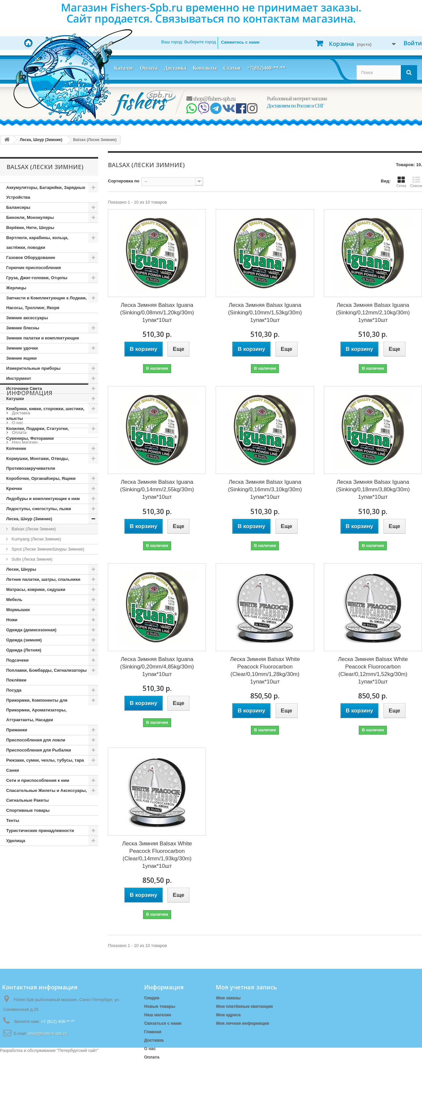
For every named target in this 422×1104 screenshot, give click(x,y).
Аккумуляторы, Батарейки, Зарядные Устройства (45, 192)
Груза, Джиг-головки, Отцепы (36, 277)
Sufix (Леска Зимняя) (31, 559)
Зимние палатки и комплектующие (42, 338)
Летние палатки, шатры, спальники (43, 579)
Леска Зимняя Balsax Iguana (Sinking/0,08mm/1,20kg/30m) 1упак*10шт (157, 312)
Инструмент (18, 378)
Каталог (123, 68)
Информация (29, 865)
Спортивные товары (28, 810)
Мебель (14, 599)
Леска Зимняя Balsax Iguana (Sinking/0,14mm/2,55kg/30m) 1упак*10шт (157, 489)
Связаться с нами (163, 1023)
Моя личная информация (242, 1023)
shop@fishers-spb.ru (211, 98)
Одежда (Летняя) (23, 650)
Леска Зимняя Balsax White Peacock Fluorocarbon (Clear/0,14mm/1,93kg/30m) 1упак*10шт (157, 854)
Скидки (151, 997)
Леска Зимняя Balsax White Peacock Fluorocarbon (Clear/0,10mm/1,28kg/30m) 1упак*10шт (265, 670)
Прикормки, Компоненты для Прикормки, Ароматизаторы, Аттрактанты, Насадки (36, 710)
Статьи (231, 68)
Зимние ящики (21, 358)
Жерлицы (16, 287)
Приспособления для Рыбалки (38, 750)
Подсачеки (17, 660)
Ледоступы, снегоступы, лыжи (38, 508)
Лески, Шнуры (21, 569)
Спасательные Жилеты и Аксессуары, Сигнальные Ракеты (46, 795)
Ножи (11, 619)
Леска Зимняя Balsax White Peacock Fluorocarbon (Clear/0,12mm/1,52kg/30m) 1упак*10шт (373, 670)
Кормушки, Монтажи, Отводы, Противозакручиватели (37, 463)
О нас (17, 892)
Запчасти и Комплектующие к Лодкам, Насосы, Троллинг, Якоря (46, 302)
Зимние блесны (22, 327)
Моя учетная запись (246, 987)
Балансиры (18, 207)
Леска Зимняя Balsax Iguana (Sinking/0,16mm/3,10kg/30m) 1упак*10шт (265, 489)
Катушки (15, 398)
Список (416, 182)
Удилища (15, 840)
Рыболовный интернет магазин (297, 98)
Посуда (14, 690)
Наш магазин (24, 912)
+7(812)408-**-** (266, 68)
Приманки (16, 729)
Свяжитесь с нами (240, 42)
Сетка (401, 182)
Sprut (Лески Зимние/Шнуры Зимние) (47, 549)
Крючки (14, 488)
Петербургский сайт (77, 1100)
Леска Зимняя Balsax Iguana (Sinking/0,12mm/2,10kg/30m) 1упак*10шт (373, 312)
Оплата (148, 68)
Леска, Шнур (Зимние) (29, 518)
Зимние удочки (22, 348)
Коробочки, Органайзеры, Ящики (41, 478)
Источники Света (24, 388)
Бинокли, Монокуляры (30, 217)
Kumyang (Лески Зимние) (35, 539)
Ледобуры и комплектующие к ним (43, 498)
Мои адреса (228, 1014)
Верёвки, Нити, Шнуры (30, 227)
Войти (412, 43)
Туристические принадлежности (40, 830)
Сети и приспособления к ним (37, 780)
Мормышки (18, 609)
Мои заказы (228, 997)
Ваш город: (188, 41)
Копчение (16, 448)
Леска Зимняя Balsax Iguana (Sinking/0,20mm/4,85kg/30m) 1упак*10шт (157, 666)
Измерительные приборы (33, 368)
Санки (12, 770)
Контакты (205, 68)
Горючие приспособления (33, 267)
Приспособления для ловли (35, 740)
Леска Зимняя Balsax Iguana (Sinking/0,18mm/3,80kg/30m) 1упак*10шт (373, 489)
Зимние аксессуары (27, 317)
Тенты (12, 820)
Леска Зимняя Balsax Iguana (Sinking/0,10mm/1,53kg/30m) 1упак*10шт (265, 312)
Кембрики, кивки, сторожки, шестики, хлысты (45, 413)
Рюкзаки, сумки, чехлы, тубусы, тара (45, 760)
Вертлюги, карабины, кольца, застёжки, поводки (37, 242)
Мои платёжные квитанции (244, 1006)
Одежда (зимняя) (24, 640)
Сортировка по (123, 181)
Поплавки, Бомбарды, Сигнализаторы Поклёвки (46, 675)
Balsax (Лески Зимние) (33, 528)
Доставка (175, 68)
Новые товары (159, 1006)
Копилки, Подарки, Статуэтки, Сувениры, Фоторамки (37, 433)
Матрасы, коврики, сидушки (35, 589)
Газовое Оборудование (30, 257)
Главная (152, 1031)
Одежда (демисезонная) (31, 629)
